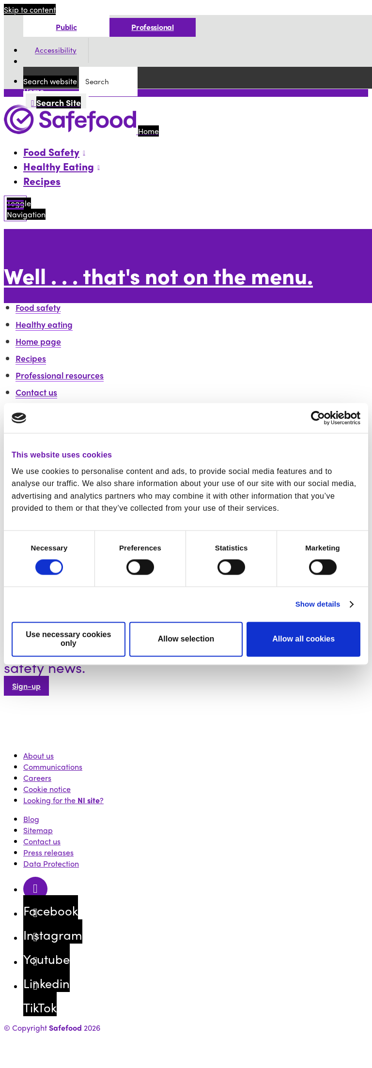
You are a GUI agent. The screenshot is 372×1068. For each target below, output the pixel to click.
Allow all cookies (303, 639)
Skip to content (30, 9)
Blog (31, 818)
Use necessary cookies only (68, 639)
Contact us (36, 392)
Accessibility (56, 50)
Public (66, 26)
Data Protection (51, 863)
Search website (50, 81)
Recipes (42, 180)
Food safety (38, 307)
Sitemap (38, 830)
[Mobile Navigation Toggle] (15, 208)
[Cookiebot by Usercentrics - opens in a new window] (318, 418)
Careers (37, 777)
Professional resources (60, 375)
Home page (38, 341)
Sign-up (26, 685)
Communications (52, 766)
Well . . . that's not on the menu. (158, 275)
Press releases (48, 852)
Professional (152, 26)
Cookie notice (47, 788)
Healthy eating (44, 324)
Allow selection (186, 639)
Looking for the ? (63, 800)
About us (38, 755)
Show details (318, 604)
